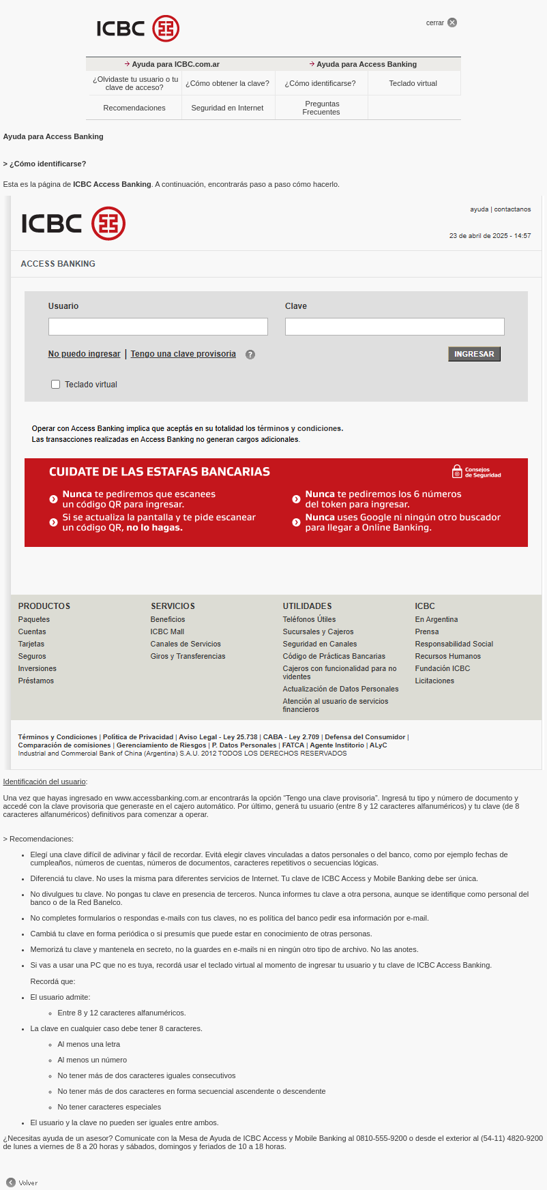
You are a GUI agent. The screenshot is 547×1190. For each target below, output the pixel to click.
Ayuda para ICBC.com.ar (176, 64)
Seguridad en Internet (227, 108)
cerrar (435, 23)
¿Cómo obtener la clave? (227, 83)
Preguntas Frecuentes (320, 108)
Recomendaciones (135, 108)
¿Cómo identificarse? (320, 83)
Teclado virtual (413, 83)
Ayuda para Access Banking (366, 64)
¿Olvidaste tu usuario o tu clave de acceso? (135, 83)
